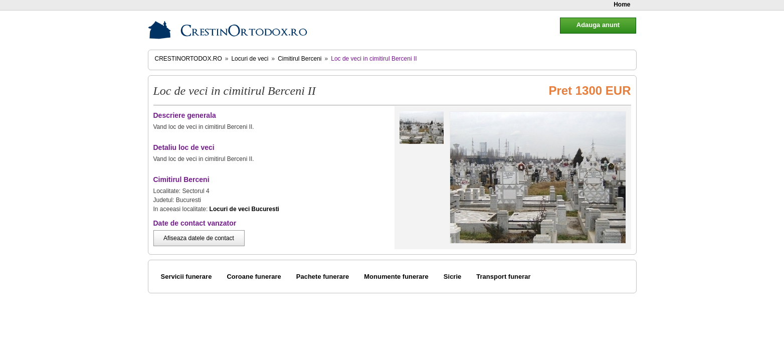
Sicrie (452, 276)
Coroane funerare (254, 276)
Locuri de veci (249, 58)
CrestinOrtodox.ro (188, 58)
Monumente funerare (396, 276)
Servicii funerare (186, 276)
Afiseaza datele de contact (198, 238)
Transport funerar (503, 276)
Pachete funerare (322, 276)
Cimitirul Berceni (299, 58)
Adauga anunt (598, 25)
